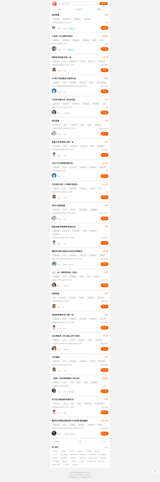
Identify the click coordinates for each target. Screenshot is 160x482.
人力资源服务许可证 (84, 477)
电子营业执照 (73, 477)
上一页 (56, 441)
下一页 (104, 441)
